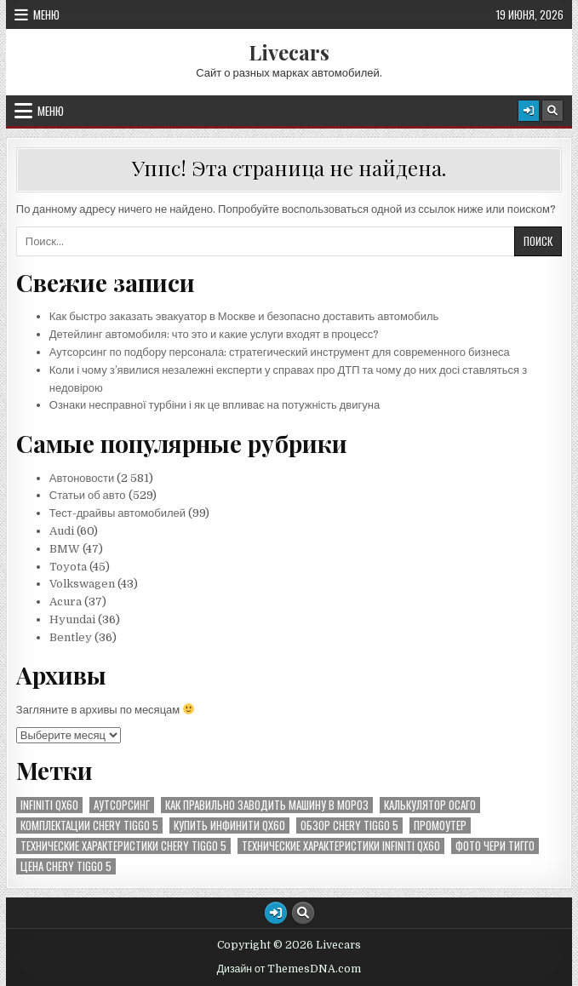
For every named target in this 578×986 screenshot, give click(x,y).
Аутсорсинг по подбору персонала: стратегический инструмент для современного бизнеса (279, 352)
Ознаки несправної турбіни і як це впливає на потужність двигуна (214, 404)
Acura (65, 601)
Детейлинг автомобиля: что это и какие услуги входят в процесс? (214, 334)
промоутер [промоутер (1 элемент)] (440, 825)
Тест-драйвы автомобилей (118, 513)
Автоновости (81, 478)
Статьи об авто (87, 495)
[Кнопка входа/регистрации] (528, 110)
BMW (64, 548)
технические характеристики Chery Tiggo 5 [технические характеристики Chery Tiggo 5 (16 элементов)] (123, 846)
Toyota (68, 566)
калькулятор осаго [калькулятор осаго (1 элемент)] (430, 805)
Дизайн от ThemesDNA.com (289, 969)
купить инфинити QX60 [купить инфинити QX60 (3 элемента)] (229, 825)
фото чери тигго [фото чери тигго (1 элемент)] (495, 846)
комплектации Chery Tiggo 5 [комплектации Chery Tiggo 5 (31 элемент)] (89, 825)
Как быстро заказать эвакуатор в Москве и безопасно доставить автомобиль (244, 316)
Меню (46, 14)
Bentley (70, 637)
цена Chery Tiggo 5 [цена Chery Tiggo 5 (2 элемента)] (66, 866)
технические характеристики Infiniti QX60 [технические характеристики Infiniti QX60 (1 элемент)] (341, 846)
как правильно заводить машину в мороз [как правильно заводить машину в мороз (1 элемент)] (267, 805)
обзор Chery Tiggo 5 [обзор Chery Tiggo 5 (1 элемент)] (349, 825)
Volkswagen (82, 583)
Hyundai (72, 619)
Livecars (289, 52)
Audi (61, 531)
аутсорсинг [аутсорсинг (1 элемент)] (122, 805)
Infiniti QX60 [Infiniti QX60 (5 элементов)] (49, 805)
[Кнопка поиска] (552, 110)
